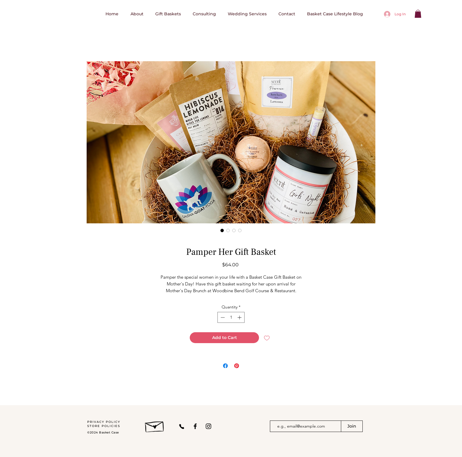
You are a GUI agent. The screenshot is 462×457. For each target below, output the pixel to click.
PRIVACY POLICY (104, 422)
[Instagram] (208, 426)
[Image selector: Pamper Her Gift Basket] (222, 230)
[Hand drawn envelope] (155, 425)
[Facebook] (195, 426)
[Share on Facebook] (225, 365)
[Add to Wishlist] (266, 337)
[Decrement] (222, 317)
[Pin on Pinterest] (236, 365)
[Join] (352, 426)
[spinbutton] (231, 317)
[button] (418, 14)
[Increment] (240, 317)
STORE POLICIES (103, 426)
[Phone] (181, 426)
